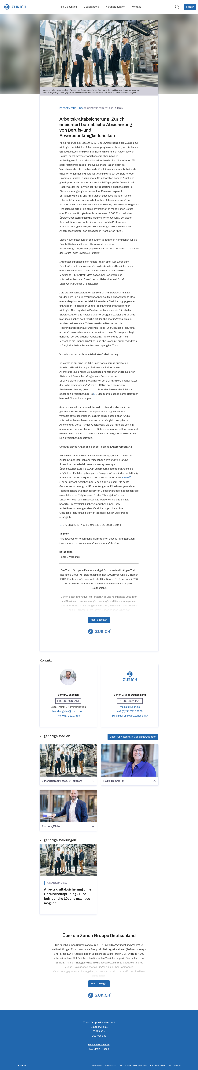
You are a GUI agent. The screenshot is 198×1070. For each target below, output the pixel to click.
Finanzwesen (67, 538)
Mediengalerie (91, 6)
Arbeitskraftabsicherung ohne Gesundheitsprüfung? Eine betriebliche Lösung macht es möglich (67, 896)
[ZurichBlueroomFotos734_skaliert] (68, 760)
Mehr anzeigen (99, 619)
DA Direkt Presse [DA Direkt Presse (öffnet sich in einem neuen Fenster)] (99, 1049)
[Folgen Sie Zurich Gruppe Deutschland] (190, 7)
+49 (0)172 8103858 (68, 715)
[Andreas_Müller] (68, 806)
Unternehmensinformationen (91, 538)
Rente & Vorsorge (69, 557)
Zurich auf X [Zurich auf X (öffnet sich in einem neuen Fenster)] (141, 715)
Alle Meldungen (68, 6)
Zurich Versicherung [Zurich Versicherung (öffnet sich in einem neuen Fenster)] (99, 1044)
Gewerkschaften (68, 543)
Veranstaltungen (115, 6)
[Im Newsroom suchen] (177, 7)
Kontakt (136, 6)
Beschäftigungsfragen (122, 538)
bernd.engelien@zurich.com (68, 711)
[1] (94, 394)
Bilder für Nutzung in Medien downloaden (133, 736)
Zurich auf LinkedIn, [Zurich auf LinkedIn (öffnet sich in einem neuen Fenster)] (123, 715)
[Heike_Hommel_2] (129, 760)
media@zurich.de (130, 707)
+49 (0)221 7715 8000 (130, 711)
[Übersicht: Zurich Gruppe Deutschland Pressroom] (15, 7)
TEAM (126, 477)
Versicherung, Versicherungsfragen (99, 543)
